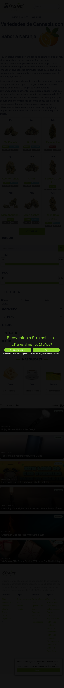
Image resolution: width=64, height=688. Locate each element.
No (46, 350)
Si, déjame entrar (17, 350)
